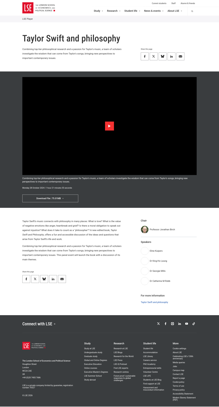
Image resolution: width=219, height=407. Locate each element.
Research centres (121, 372)
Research (114, 10)
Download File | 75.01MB (50, 198)
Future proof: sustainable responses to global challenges (124, 378)
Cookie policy (178, 382)
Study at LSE (89, 349)
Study (98, 10)
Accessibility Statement (183, 394)
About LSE (175, 10)
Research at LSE (121, 349)
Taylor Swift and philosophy (154, 302)
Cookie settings (179, 349)
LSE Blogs (118, 353)
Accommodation (150, 353)
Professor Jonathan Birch (162, 229)
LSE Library (148, 357)
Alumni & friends (188, 3)
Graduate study (90, 357)
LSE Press (118, 361)
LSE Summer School (93, 376)
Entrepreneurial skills (152, 368)
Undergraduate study (93, 353)
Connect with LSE (39, 324)
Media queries (179, 363)
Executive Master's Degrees (96, 372)
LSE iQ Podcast (120, 364)
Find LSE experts (121, 368)
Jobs (175, 367)
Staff (173, 3)
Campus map (178, 371)
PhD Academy (149, 364)
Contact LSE (178, 375)
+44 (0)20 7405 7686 (31, 378)
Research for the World (124, 357)
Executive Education (93, 364)
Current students (159, 3)
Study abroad (90, 380)
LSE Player (27, 19)
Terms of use (178, 386)
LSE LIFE (147, 376)
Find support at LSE (151, 384)
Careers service (150, 361)
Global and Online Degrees (95, 361)
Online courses (90, 368)
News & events (154, 10)
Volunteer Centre (150, 372)
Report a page (179, 378)
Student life (132, 10)
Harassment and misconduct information (153, 389)
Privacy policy (179, 390)
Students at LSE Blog (152, 380)
